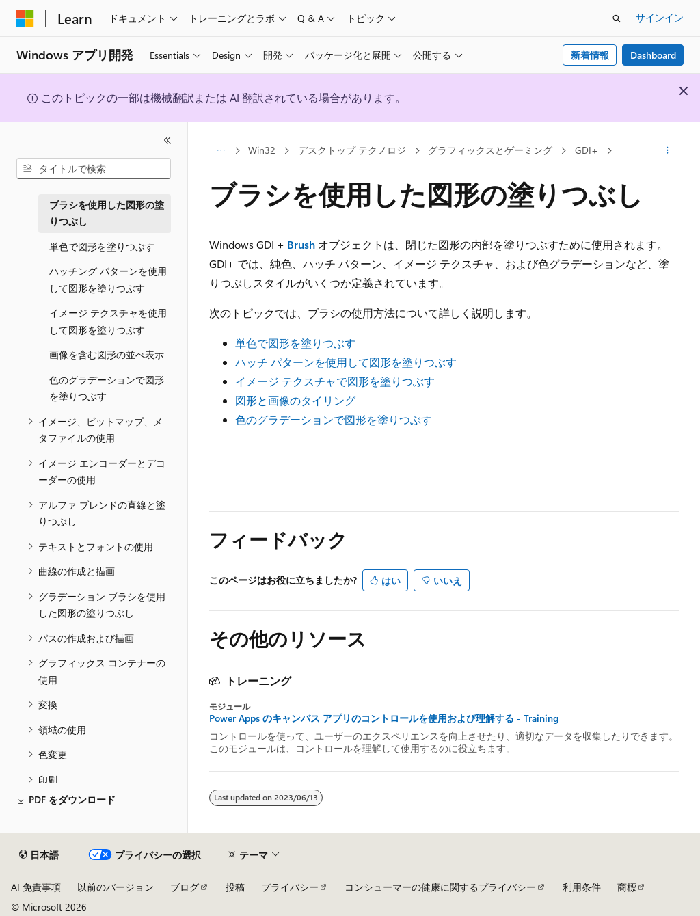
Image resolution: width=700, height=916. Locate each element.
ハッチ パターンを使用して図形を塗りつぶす (346, 362)
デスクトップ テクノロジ (352, 150)
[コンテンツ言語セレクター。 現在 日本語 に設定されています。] (39, 855)
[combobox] (93, 169)
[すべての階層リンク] (221, 151)
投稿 (235, 886)
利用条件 (582, 886)
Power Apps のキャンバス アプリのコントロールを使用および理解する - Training (383, 718)
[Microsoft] (25, 18)
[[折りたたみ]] (167, 140)
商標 (626, 886)
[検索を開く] (616, 18)
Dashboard (653, 55)
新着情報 (590, 55)
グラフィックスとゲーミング (490, 150)
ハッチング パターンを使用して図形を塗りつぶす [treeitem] (108, 280)
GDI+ (586, 150)
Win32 (261, 150)
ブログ (184, 886)
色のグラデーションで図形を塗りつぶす (333, 419)
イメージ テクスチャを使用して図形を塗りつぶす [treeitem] (108, 321)
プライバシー (290, 886)
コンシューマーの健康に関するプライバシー (440, 886)
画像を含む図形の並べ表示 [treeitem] (106, 354)
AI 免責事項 (36, 886)
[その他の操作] (667, 151)
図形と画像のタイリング (295, 400)
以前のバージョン (115, 886)
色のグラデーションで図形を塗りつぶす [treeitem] (106, 388)
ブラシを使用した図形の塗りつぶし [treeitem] (106, 213)
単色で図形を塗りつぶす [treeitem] (101, 246)
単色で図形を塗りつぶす (295, 343)
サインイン (660, 17)
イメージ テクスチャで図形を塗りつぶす (335, 381)
